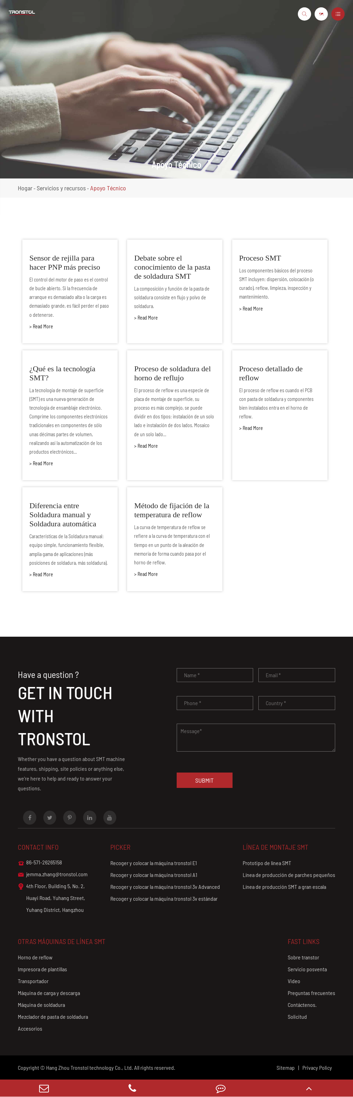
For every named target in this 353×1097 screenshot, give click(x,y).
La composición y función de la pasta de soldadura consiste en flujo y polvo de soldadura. (171, 297)
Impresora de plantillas (42, 969)
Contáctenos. (302, 1004)
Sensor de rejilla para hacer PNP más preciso (64, 262)
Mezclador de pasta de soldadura (53, 1016)
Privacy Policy (317, 1067)
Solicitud (297, 1016)
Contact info (38, 847)
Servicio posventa (307, 969)
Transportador (33, 981)
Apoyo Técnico (108, 188)
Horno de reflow (35, 957)
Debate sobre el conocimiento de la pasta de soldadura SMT (172, 267)
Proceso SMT (260, 258)
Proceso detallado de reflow (271, 373)
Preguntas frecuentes (311, 992)
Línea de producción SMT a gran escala (284, 886)
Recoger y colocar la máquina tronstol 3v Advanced (165, 886)
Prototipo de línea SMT (267, 863)
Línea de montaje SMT (275, 847)
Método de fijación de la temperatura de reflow (171, 510)
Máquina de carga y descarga (49, 992)
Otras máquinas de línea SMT (61, 941)
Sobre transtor (303, 957)
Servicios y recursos (61, 188)
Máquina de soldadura (41, 1004)
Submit (204, 780)
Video (294, 981)
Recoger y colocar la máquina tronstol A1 (153, 874)
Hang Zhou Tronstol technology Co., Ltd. (89, 1067)
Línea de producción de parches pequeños (289, 874)
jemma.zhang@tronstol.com (53, 874)
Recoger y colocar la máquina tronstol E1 (153, 863)
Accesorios (30, 1028)
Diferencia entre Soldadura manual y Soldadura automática (62, 514)
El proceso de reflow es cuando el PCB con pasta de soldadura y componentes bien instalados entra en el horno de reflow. (276, 403)
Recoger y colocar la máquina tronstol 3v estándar (164, 898)
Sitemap (286, 1067)
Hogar (25, 188)
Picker (120, 847)
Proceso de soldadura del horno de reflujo (172, 373)
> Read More (41, 326)
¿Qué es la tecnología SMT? (62, 373)
